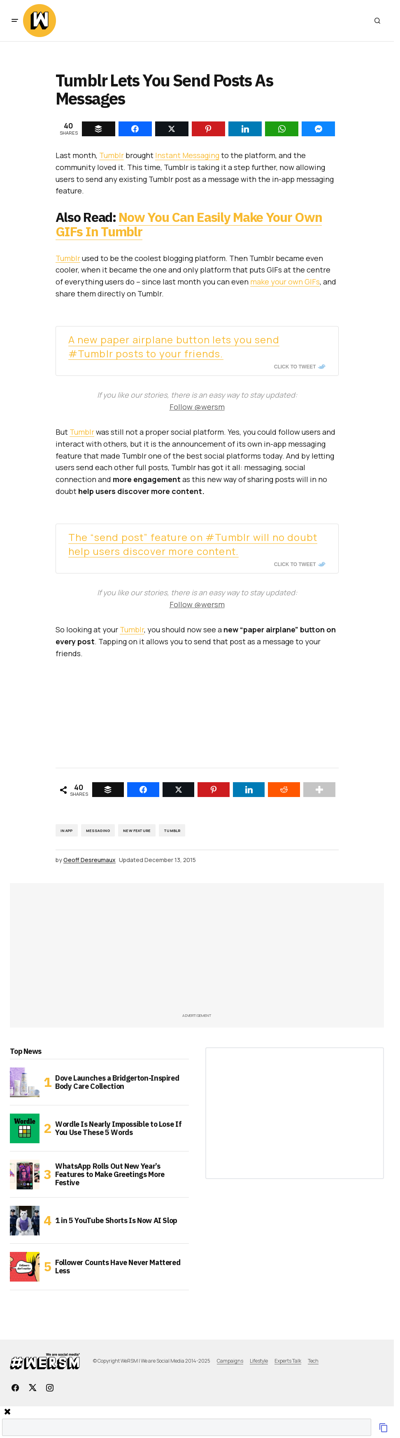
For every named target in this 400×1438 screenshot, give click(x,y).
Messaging (98, 830)
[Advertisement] (210, 950)
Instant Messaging (187, 155)
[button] (15, 21)
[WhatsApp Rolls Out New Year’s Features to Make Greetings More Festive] (25, 1174)
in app (66, 830)
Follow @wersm (197, 407)
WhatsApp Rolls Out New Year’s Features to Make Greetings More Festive (110, 1174)
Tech (313, 1360)
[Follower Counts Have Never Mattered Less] (25, 1267)
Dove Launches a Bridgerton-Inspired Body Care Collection (117, 1082)
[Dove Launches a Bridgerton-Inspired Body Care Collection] (25, 1082)
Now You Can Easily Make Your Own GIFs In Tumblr (189, 224)
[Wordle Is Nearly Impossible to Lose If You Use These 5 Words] (25, 1128)
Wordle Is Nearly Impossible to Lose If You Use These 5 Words (118, 1128)
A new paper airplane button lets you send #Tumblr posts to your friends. (173, 346)
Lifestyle (259, 1360)
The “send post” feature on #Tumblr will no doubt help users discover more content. (193, 544)
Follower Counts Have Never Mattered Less (117, 1266)
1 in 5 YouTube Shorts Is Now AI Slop (116, 1220)
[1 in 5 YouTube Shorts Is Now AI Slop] (25, 1220)
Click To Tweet (295, 366)
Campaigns (230, 1360)
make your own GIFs (285, 282)
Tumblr (111, 155)
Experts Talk (287, 1360)
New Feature (137, 830)
